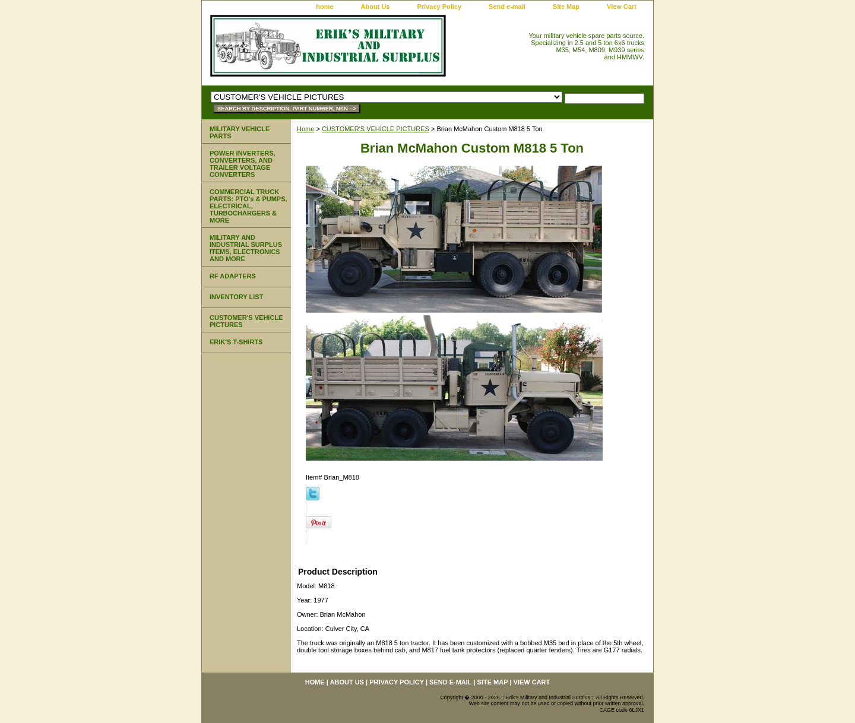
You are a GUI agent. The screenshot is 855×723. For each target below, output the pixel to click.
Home (305, 128)
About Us (375, 6)
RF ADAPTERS (233, 276)
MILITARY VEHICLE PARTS (240, 132)
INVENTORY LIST (236, 296)
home (324, 6)
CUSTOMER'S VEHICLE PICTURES (375, 128)
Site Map (566, 6)
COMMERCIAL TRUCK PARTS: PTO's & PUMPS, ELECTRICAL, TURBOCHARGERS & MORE (248, 206)
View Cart (621, 6)
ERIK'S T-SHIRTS (236, 341)
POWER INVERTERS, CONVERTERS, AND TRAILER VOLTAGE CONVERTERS (243, 164)
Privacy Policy (439, 6)
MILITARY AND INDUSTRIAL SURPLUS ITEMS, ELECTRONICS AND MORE (246, 248)
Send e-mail (507, 6)
